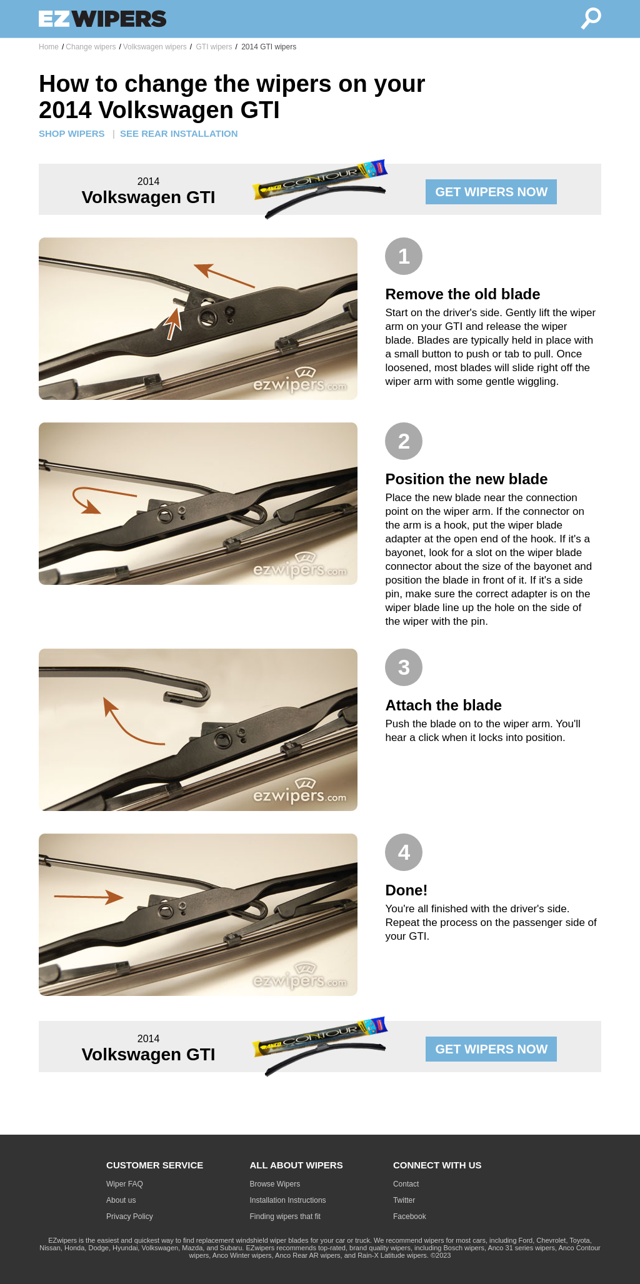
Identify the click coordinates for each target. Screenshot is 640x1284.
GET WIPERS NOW (491, 192)
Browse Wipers (275, 1184)
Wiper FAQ (124, 1184)
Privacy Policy (129, 1216)
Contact (406, 1184)
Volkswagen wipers (155, 46)
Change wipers (91, 46)
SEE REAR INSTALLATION (179, 133)
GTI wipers (213, 46)
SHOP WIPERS (72, 133)
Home (49, 46)
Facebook (409, 1216)
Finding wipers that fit (285, 1216)
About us (121, 1200)
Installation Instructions (288, 1200)
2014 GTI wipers (267, 46)
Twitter (404, 1200)
